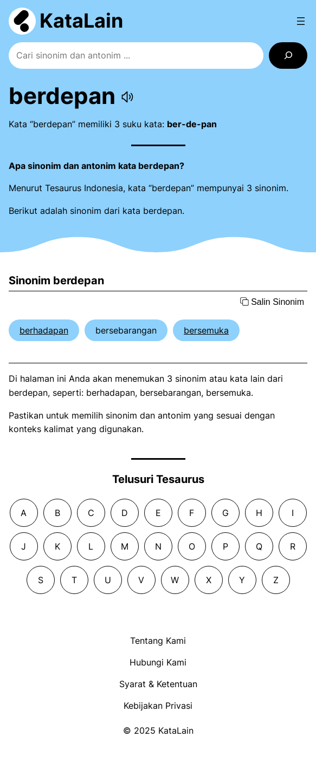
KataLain (81, 20)
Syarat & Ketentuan (158, 683)
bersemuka (206, 330)
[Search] (288, 55)
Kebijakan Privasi (158, 705)
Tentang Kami (158, 640)
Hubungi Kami (158, 662)
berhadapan (44, 330)
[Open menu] (300, 21)
